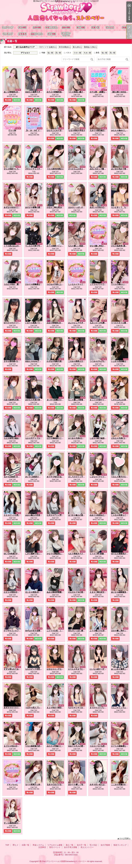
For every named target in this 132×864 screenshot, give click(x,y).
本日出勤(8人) (64, 47)
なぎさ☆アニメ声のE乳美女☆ (59, 515)
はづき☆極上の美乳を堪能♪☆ (80, 515)
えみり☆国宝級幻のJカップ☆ (102, 130)
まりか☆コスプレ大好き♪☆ (101, 708)
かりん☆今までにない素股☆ (80, 669)
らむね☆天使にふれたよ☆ (58, 284)
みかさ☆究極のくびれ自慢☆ (59, 746)
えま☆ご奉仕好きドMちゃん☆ (102, 592)
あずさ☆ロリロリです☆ (14, 708)
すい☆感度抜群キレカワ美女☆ (17, 823)
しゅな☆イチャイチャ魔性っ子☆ (104, 477)
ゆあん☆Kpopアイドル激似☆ (37, 361)
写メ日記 (110, 27)
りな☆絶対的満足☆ (55, 169)
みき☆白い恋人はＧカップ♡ (102, 784)
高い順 (58, 53)
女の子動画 (124, 27)
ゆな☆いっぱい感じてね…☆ (80, 631)
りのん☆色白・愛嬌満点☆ (15, 284)
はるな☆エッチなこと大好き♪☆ (60, 669)
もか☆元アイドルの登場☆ (36, 438)
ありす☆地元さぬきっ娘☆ (58, 477)
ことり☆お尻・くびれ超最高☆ (60, 631)
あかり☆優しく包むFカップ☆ (80, 784)
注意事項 (22, 34)
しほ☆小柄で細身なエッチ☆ (102, 438)
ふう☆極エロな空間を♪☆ (100, 631)
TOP (7, 27)
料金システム (51, 27)
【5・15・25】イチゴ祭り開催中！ (40, 130)
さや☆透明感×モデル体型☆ (15, 361)
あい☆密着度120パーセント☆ (16, 92)
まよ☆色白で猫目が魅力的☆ (59, 708)
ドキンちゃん (12, 784)
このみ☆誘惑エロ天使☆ (78, 361)
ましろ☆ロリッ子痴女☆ (78, 477)
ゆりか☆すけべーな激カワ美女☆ (18, 323)
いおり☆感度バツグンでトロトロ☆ (40, 323)
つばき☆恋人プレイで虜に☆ (37, 708)
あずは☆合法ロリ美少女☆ (15, 207)
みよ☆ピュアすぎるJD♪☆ (79, 323)
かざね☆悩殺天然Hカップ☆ (58, 361)
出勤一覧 (36, 27)
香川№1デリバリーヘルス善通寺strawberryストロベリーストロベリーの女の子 (66, 12)
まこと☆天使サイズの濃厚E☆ (102, 400)
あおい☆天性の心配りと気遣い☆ (104, 207)
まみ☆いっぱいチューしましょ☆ (82, 207)
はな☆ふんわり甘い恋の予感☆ (60, 130)
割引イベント (36, 34)
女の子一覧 (95, 27)
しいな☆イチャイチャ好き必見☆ (82, 284)
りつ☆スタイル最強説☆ (121, 323)
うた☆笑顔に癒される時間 (79, 92)
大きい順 (87, 53)
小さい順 (77, 53)
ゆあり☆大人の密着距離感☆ (80, 746)
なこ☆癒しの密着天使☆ (78, 400)
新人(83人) (77, 47)
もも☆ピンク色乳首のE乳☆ (37, 669)
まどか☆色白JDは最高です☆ (16, 746)
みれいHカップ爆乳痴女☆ (100, 169)
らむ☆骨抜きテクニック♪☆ (79, 554)
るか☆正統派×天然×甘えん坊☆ (17, 477)
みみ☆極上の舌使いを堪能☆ (37, 515)
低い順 (50, 53)
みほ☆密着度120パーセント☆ (59, 323)
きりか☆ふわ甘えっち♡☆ (79, 169)
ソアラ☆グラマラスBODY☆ (102, 284)
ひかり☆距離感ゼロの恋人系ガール (40, 284)
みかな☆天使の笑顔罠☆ (35, 400)
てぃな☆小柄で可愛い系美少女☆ (39, 246)
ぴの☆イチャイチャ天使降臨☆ (38, 169)
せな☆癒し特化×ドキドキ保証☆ (103, 246)
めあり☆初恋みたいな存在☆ (102, 515)
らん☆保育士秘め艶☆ (13, 438)
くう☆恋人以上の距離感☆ (15, 246)
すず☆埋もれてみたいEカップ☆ (17, 669)
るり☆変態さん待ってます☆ (37, 784)
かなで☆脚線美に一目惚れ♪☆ (59, 554)
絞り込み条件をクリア (25, 47)
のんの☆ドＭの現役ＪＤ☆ (79, 592)
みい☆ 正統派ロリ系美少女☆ (37, 477)
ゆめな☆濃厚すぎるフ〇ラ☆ (37, 92)
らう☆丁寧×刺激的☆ (99, 554)
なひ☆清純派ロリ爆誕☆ (57, 438)
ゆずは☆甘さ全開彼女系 (35, 631)
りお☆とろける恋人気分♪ (100, 746)
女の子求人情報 (51, 34)
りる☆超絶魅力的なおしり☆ (37, 746)
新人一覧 (80, 27)
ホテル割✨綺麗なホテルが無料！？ (105, 92)
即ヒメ (22, 27)
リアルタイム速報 (66, 27)
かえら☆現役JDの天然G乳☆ (16, 592)
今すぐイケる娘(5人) (47, 47)
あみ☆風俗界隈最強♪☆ (56, 592)
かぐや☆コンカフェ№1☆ (14, 631)
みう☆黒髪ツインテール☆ (58, 246)
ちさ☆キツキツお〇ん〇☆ (79, 708)
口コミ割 (12, 130)
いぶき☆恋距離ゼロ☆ (120, 361)
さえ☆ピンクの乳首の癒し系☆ (17, 515)
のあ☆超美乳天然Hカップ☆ (15, 400)
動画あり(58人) (90, 47)
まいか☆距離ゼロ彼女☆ (57, 400)
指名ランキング (7, 34)
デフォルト (25, 53)
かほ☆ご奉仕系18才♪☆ (56, 207)
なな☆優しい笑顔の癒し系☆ (80, 246)
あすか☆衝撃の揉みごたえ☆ (37, 207)
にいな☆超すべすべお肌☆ (101, 669)
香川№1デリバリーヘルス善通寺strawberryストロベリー (62, 861)
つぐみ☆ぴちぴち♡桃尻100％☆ (103, 361)
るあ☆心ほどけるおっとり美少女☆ (61, 784)
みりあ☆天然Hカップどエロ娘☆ (81, 438)
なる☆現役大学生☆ (76, 130)
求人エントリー (66, 34)
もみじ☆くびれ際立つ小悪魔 (102, 323)
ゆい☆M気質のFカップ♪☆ (15, 554)
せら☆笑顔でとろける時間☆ (16, 169)
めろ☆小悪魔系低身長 (56, 92)
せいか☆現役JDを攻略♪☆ (36, 592)
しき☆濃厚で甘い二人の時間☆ (38, 554)
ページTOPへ (125, 838)
